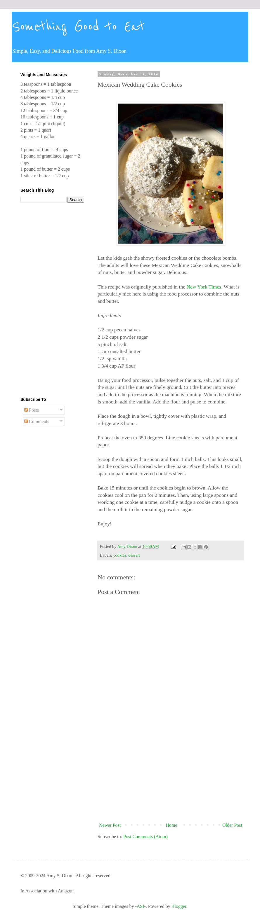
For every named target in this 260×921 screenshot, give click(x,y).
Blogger (178, 906)
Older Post (232, 825)
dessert (134, 555)
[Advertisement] (171, 772)
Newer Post (110, 825)
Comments (36, 421)
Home (171, 825)
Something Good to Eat (78, 27)
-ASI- (140, 906)
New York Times (203, 287)
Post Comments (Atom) (145, 836)
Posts (31, 410)
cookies (119, 555)
